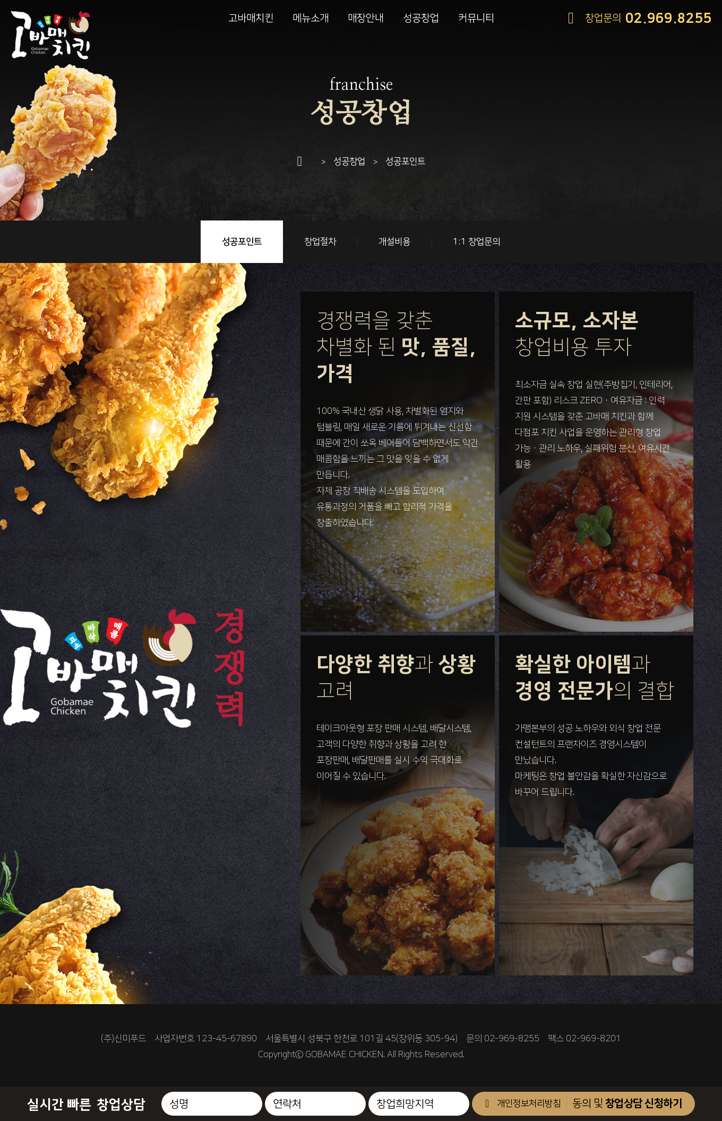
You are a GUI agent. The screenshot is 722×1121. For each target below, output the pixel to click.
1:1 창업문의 (476, 242)
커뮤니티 (476, 18)
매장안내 (366, 18)
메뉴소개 (311, 18)
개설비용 (394, 242)
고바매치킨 (250, 18)
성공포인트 (242, 242)
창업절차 (320, 242)
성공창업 (421, 18)
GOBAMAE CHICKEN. (345, 1054)
